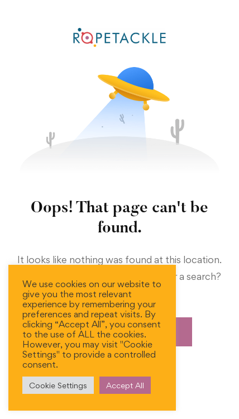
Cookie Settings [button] (58, 385)
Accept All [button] (125, 385)
